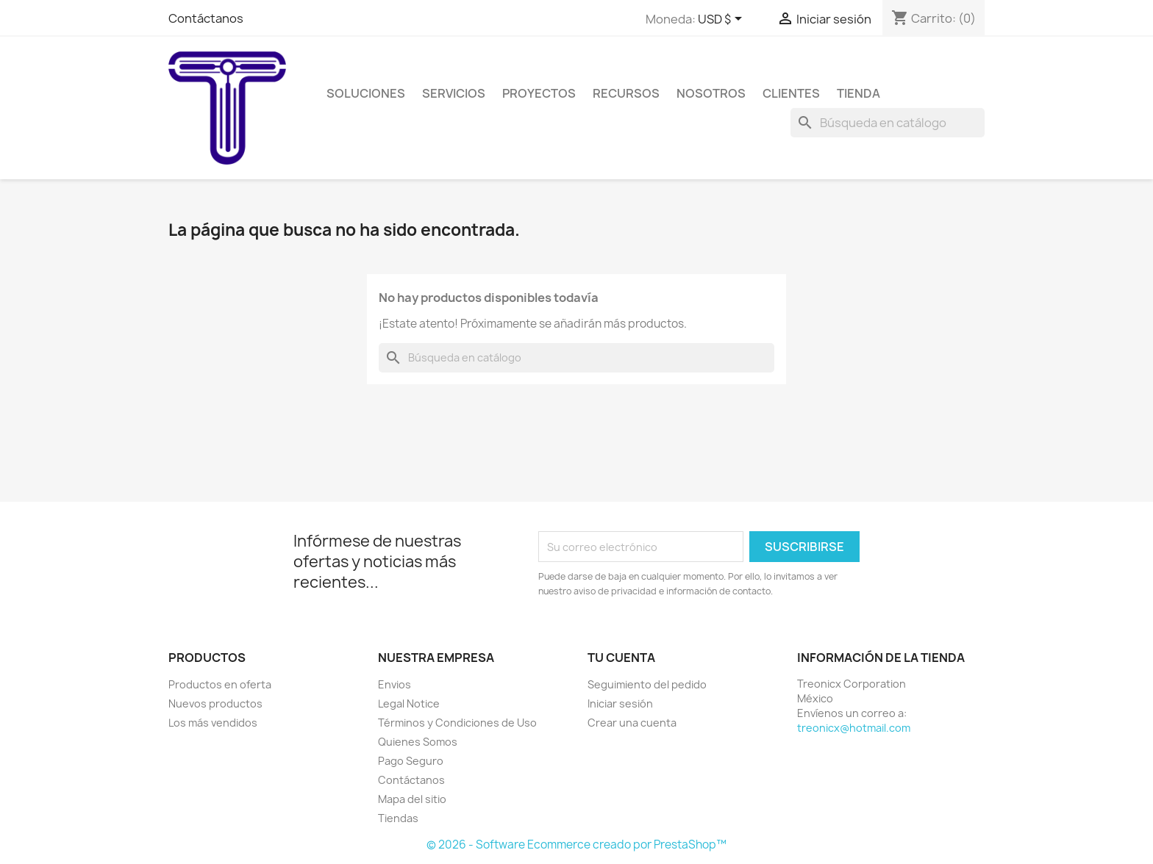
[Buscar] (887, 122)
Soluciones (365, 93)
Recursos (626, 93)
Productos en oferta (219, 684)
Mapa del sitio (412, 799)
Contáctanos (205, 18)
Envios (394, 684)
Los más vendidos (212, 723)
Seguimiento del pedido (647, 684)
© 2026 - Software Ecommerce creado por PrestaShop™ (576, 844)
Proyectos (539, 93)
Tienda (858, 93)
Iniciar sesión (620, 703)
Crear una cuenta (632, 723)
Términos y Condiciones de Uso (457, 723)
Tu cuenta (621, 657)
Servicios (453, 93)
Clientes (791, 93)
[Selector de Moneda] (722, 20)
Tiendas (398, 818)
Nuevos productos (215, 703)
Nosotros (711, 93)
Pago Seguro (410, 761)
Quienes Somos (417, 742)
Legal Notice (409, 703)
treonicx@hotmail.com (853, 728)
